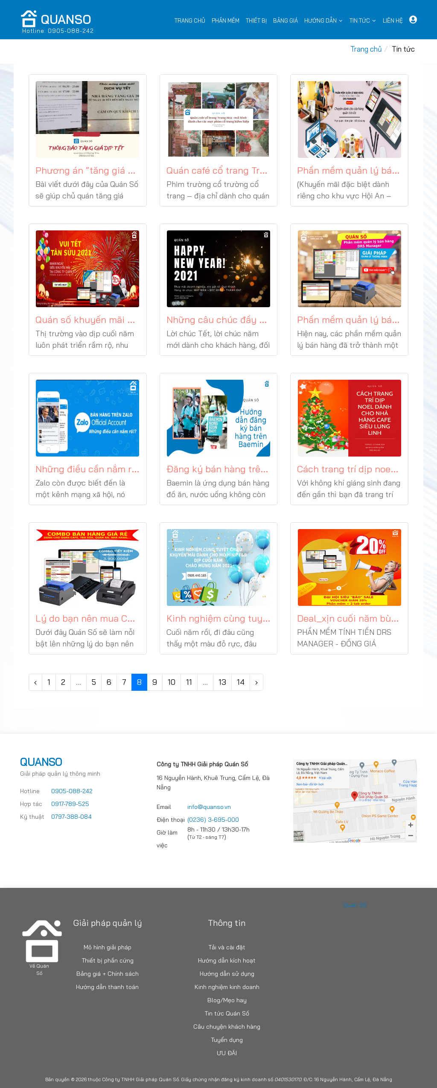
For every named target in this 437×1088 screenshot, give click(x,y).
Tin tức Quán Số (226, 1013)
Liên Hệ (393, 20)
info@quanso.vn (209, 807)
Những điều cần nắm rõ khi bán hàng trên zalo (135, 469)
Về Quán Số (39, 969)
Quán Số (355, 905)
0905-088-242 (72, 791)
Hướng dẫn (320, 20)
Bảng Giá (285, 20)
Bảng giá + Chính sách (107, 973)
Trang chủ (190, 20)
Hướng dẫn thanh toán (107, 987)
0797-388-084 (71, 816)
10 (171, 682)
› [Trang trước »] (256, 682)
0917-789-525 (70, 804)
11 (189, 682)
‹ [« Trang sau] (35, 682)
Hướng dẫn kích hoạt (227, 960)
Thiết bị (256, 20)
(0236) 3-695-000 (213, 819)
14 (241, 682)
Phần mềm (225, 20)
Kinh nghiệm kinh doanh (227, 987)
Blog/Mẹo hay (227, 1000)
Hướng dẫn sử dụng (227, 973)
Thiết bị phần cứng (108, 960)
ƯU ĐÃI (227, 1053)
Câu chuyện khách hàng (226, 1026)
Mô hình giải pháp (107, 947)
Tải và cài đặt (226, 947)
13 (222, 682)
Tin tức (360, 20)
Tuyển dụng (227, 1040)
